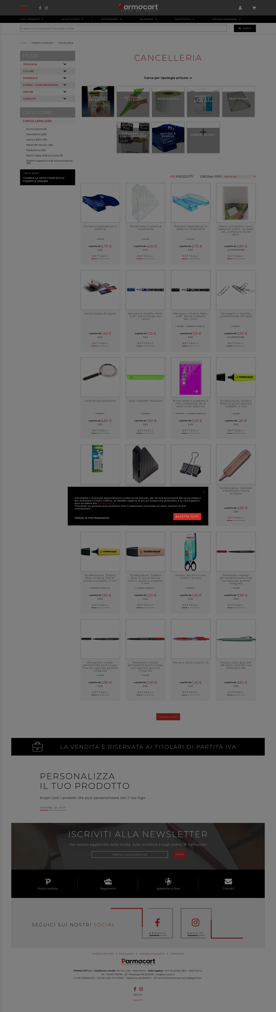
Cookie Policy (106, 503)
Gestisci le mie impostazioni (92, 518)
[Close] (204, 492)
